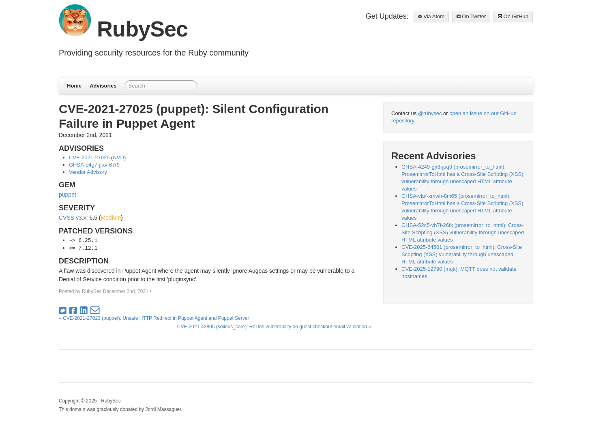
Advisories (103, 86)
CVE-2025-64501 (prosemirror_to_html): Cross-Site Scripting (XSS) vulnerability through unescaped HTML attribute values (461, 254)
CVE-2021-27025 (89, 157)
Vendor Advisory (88, 172)
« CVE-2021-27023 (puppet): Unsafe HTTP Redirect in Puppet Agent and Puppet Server (154, 318)
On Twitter (471, 16)
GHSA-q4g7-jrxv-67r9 (94, 165)
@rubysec (430, 113)
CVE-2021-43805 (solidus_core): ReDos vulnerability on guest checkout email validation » (274, 327)
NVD (118, 157)
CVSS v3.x (72, 217)
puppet (67, 194)
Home (74, 86)
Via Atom (431, 16)
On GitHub (513, 16)
